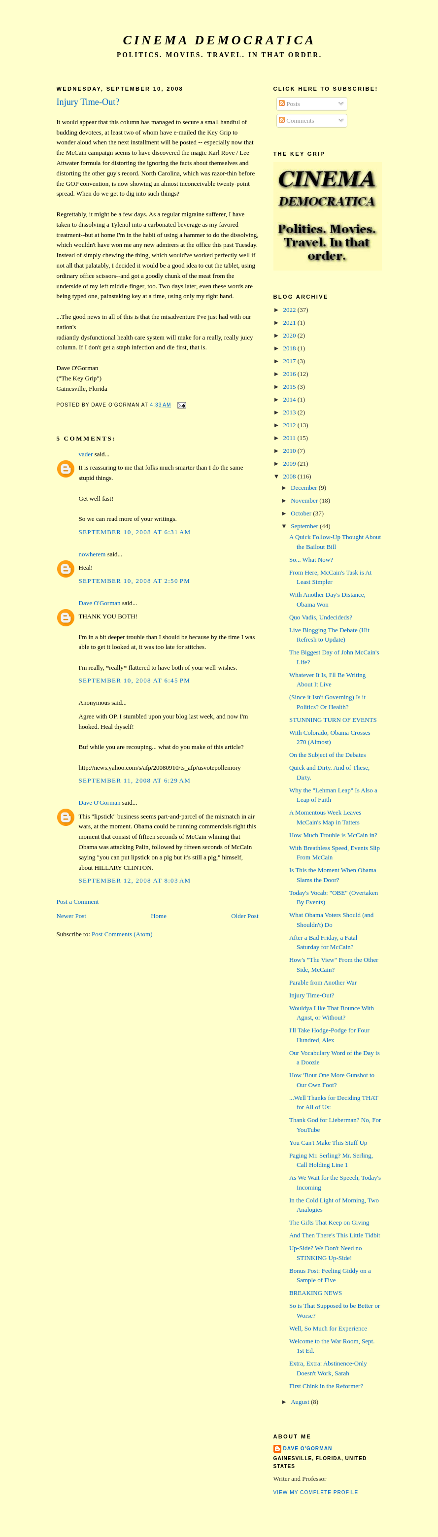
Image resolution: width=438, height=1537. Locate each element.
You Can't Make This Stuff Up (328, 1142)
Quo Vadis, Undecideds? (320, 617)
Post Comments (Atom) (122, 934)
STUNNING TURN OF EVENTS (333, 719)
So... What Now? (311, 559)
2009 (290, 463)
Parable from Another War (323, 982)
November (305, 500)
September (305, 526)
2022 (290, 309)
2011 (290, 438)
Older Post (244, 916)
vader (86, 454)
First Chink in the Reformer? (326, 1386)
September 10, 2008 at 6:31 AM (135, 532)
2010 (290, 450)
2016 (290, 373)
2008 (290, 476)
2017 (290, 361)
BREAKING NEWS (315, 1293)
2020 (290, 335)
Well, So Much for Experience (328, 1328)
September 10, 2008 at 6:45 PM (135, 680)
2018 (290, 348)
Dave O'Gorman (100, 603)
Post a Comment (78, 901)
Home (159, 916)
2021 (290, 322)
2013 (290, 412)
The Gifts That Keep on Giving (329, 1222)
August (301, 1401)
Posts (289, 103)
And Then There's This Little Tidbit (334, 1235)
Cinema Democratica (219, 40)
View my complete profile (316, 1492)
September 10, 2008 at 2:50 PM (135, 580)
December (305, 487)
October (302, 513)
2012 (290, 425)
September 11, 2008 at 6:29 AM (135, 780)
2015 (290, 386)
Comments (296, 120)
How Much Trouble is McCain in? (333, 835)
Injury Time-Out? (88, 102)
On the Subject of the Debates (327, 754)
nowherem (92, 554)
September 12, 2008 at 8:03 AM (135, 880)
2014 (290, 399)
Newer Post (71, 916)
